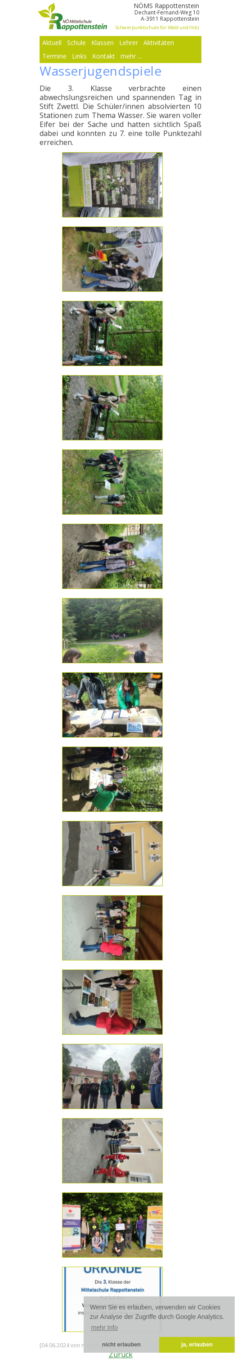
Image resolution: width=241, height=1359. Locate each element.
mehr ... (131, 56)
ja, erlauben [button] (197, 1344)
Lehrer (128, 42)
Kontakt (103, 56)
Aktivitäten (158, 42)
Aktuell (52, 42)
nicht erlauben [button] (121, 1344)
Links (79, 56)
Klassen (102, 42)
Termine (54, 56)
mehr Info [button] (104, 1327)
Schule (76, 42)
